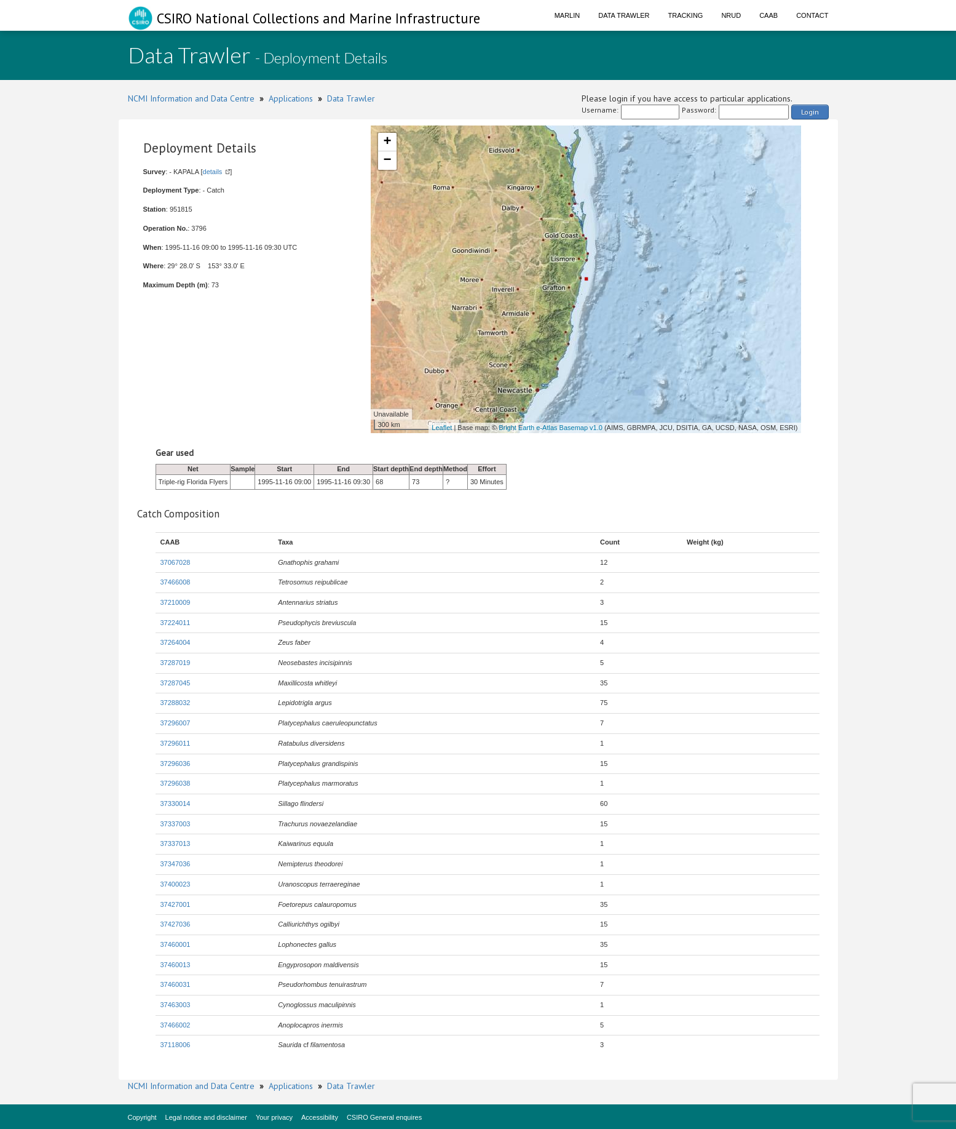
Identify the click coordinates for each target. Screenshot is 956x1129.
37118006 (175, 1044)
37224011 (175, 622)
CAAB (768, 15)
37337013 (175, 843)
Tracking (685, 15)
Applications (291, 98)
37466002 (175, 1025)
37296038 (175, 783)
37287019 (175, 662)
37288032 (175, 702)
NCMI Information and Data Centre (191, 98)
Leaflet (442, 427)
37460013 (175, 964)
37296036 (175, 763)
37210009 (175, 602)
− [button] (387, 160)
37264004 (175, 642)
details (213, 171)
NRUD (731, 15)
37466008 (175, 582)
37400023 (175, 884)
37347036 (175, 864)
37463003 (175, 1004)
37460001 (175, 944)
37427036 (175, 924)
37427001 (175, 904)
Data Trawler (623, 15)
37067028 (175, 562)
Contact (812, 15)
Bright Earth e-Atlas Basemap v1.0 (550, 427)
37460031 (175, 984)
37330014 (175, 803)
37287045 (175, 683)
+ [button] (387, 142)
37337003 (175, 824)
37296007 (175, 723)
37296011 (175, 743)
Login (810, 111)
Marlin (567, 15)
